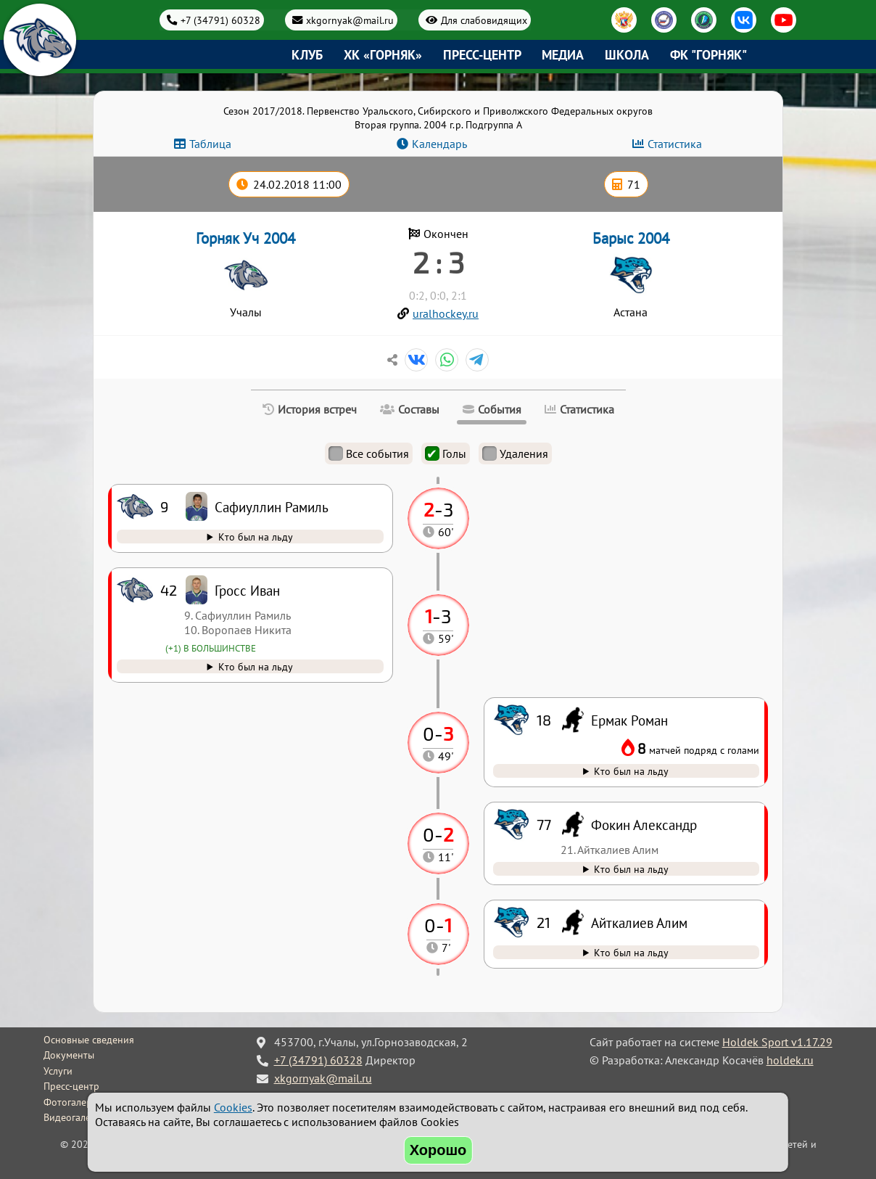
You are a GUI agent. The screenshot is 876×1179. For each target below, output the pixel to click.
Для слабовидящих (484, 20)
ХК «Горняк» (383, 54)
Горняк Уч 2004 (245, 238)
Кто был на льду (631, 952)
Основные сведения (89, 1040)
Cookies (233, 1107)
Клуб (307, 54)
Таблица (210, 143)
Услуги (58, 1071)
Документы (69, 1055)
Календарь (439, 143)
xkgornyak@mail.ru (350, 20)
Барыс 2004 (630, 238)
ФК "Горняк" (708, 54)
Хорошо (438, 1150)
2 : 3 (438, 262)
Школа (627, 54)
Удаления (515, 453)
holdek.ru (790, 1060)
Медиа (563, 54)
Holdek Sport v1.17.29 (777, 1042)
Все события (368, 453)
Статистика (675, 143)
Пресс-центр (482, 54)
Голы (445, 453)
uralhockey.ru (446, 313)
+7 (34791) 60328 (220, 20)
